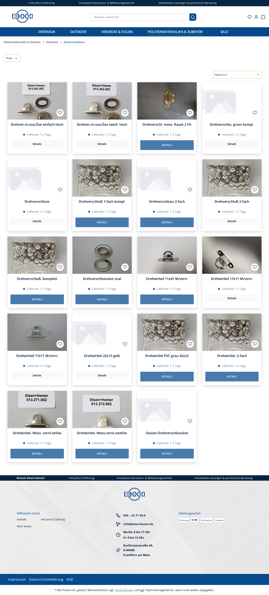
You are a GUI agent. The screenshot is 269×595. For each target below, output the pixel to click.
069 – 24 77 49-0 (134, 515)
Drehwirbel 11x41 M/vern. (167, 279)
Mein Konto (24, 526)
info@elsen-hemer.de (138, 524)
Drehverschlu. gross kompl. (232, 124)
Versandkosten (124, 590)
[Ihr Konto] (255, 17)
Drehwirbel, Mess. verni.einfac (37, 433)
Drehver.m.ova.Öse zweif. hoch (102, 124)
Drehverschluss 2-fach (167, 201)
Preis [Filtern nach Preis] (12, 58)
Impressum (17, 579)
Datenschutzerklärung (46, 579)
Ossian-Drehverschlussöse (167, 433)
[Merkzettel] (248, 17)
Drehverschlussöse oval (102, 279)
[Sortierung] (237, 75)
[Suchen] (192, 17)
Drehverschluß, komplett (37, 279)
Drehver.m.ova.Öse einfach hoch (37, 124)
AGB (69, 579)
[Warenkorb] (262, 17)
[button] (215, 509)
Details (37, 144)
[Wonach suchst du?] (140, 17)
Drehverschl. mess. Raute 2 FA (167, 124)
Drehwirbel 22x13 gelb (102, 356)
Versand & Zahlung (53, 519)
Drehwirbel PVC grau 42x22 (167, 356)
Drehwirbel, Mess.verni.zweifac (102, 433)
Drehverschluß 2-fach (232, 201)
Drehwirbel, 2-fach (232, 356)
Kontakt (21, 519)
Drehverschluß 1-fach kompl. (102, 201)
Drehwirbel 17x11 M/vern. (232, 279)
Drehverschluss (37, 201)
